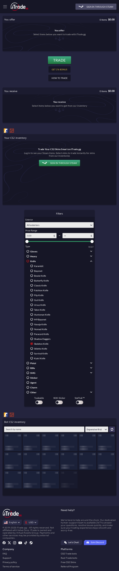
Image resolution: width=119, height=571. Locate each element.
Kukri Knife (37, 358)
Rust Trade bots (69, 558)
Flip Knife (36, 295)
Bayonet (35, 270)
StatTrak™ (80, 397)
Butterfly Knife (39, 280)
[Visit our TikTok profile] (25, 543)
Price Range (31, 230)
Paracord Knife (39, 334)
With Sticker (59, 397)
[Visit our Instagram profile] (14, 543)
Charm (31, 387)
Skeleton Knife (38, 343)
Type (27, 246)
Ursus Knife (37, 304)
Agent (30, 382)
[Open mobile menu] (4, 6)
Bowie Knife (37, 275)
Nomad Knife (38, 329)
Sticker (31, 377)
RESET (91, 247)
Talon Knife (37, 309)
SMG (30, 372)
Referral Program (69, 566)
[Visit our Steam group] (31, 543)
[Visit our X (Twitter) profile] (9, 543)
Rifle (30, 368)
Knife (30, 261)
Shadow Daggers (40, 338)
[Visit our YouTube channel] (20, 543)
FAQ (5, 553)
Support (7, 558)
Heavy (31, 256)
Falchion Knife (38, 290)
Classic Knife (38, 285)
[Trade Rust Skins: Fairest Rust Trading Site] (12, 415)
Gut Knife (36, 300)
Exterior (29, 219)
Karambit (36, 265)
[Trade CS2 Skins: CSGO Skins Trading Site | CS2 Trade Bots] (19, 6)
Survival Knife (38, 353)
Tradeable (39, 397)
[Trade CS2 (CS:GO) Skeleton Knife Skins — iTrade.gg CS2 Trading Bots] (6, 415)
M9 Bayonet (37, 319)
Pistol (30, 363)
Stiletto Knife (38, 348)
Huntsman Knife (39, 314)
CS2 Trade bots (69, 553)
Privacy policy (10, 562)
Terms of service (11, 566)
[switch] (39, 402)
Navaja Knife (38, 324)
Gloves (31, 251)
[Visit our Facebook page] (4, 543)
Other (31, 392)
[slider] (27, 241)
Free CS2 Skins (68, 562)
